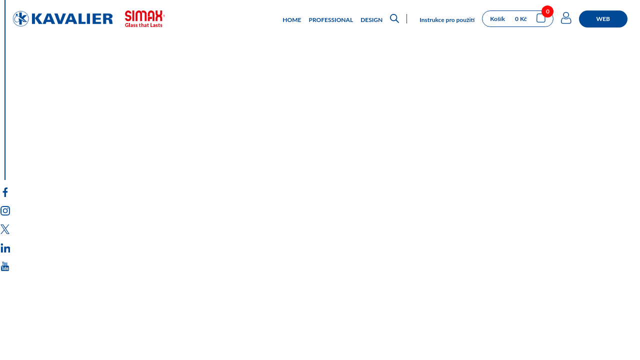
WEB (603, 18)
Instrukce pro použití (447, 20)
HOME (291, 20)
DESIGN (371, 20)
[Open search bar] (394, 19)
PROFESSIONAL (331, 20)
